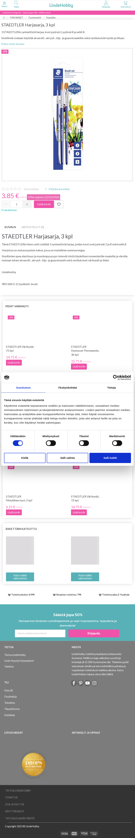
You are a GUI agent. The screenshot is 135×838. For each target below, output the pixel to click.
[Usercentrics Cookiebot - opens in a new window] (115, 377)
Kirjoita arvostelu (59, 189)
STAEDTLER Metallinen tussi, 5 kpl (19, 498)
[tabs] (16, 5)
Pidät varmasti (16, 306)
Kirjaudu (94, 633)
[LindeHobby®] (61, 5)
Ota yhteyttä (14, 804)
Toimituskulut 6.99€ (23, 594)
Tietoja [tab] (111, 387)
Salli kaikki (110, 457)
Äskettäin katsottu (21, 528)
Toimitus (9, 666)
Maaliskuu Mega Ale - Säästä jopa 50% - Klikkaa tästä (27, 12)
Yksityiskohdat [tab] (67, 387)
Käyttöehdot (14, 811)
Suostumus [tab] (23, 387)
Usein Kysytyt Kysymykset (19, 660)
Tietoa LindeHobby (15, 654)
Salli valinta (67, 457)
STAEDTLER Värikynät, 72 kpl (20, 348)
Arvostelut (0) (32, 227)
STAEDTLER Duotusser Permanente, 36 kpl (85, 350)
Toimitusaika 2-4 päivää (115, 594)
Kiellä (24, 457)
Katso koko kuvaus (12, 43)
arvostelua (31, 189)
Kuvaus (10, 227)
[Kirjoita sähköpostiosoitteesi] (40, 633)
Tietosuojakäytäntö (20, 818)
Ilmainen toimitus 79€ (69, 594)
